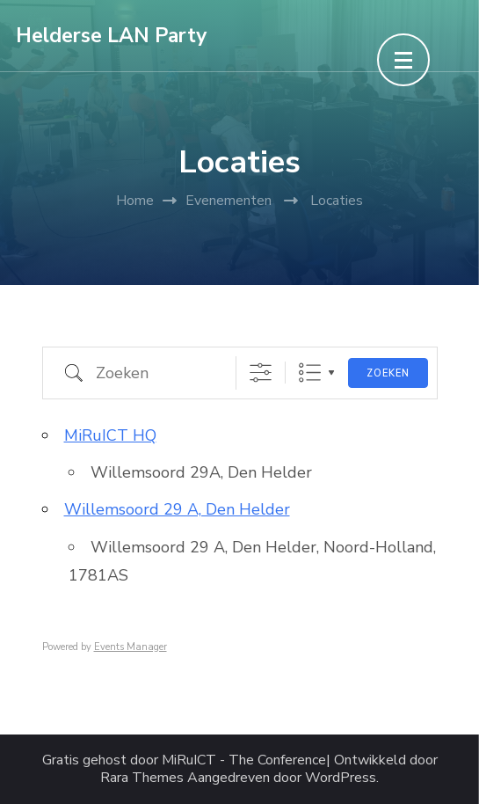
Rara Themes (142, 778)
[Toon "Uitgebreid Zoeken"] (261, 373)
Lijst (310, 373)
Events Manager (130, 647)
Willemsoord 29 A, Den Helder (177, 509)
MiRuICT (189, 760)
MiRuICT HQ (110, 435)
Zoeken (388, 373)
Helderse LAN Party (111, 35)
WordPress (340, 778)
